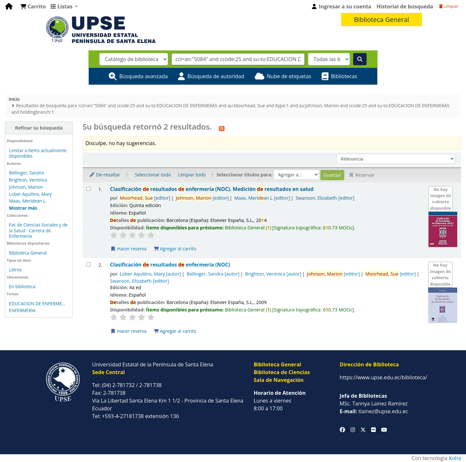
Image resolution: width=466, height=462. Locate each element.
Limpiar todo (192, 175)
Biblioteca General (28, 253)
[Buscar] (360, 59)
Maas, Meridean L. (28, 201)
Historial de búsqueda (405, 6)
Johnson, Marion (26, 187)
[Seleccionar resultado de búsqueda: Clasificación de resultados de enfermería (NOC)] (88, 264)
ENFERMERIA (22, 310)
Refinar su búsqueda (38, 128)
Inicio (14, 99)
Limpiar (448, 6)
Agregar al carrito (175, 249)
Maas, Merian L (262, 198)
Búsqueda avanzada (143, 76)
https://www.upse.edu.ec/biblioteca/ (383, 377)
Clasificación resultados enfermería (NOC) (170, 265)
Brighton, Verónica (28, 180)
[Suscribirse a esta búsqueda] (221, 127)
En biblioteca (22, 286)
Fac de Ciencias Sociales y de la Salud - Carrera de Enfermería (38, 230)
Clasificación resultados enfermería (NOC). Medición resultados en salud (212, 189)
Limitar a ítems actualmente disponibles (38, 153)
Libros (15, 270)
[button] (33, 6)
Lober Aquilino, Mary (30, 194)
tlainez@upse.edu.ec (374, 411)
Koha (455, 458)
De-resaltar (104, 175)
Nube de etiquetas (289, 76)
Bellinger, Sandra (26, 173)
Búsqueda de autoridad (215, 76)
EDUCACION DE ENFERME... (37, 303)
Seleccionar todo (153, 175)
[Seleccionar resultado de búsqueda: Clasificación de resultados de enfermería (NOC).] (88, 189)
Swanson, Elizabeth (324, 198)
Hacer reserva (128, 249)
